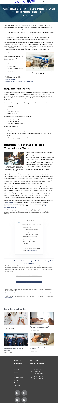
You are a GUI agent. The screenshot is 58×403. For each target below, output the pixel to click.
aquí (24, 237)
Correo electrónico (34, 266)
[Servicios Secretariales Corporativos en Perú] (16, 310)
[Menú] (54, 2)
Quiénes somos (11, 361)
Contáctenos (10, 374)
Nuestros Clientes (11, 366)
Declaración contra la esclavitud (10, 400)
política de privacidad (9, 288)
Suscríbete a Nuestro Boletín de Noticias (12, 398)
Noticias (9, 363)
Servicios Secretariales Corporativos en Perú (16, 317)
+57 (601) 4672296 (41, 367)
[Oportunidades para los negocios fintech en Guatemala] (42, 330)
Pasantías (9, 371)
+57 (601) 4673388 (41, 365)
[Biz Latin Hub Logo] (13, 2)
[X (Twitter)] (15, 381)
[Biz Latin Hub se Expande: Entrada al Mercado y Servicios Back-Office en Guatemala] (16, 330)
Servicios (9, 358)
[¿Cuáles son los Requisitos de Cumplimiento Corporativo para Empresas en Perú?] (42, 310)
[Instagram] (8, 388)
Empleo (9, 368)
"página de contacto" (18, 240)
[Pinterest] (22, 388)
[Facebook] (8, 381)
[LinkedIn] (22, 381)
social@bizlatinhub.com (9, 286)
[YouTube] (15, 388)
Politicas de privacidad (8, 396)
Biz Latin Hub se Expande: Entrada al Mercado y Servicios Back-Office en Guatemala (13, 339)
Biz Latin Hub (9, 202)
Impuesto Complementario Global (38, 162)
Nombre (18, 266)
